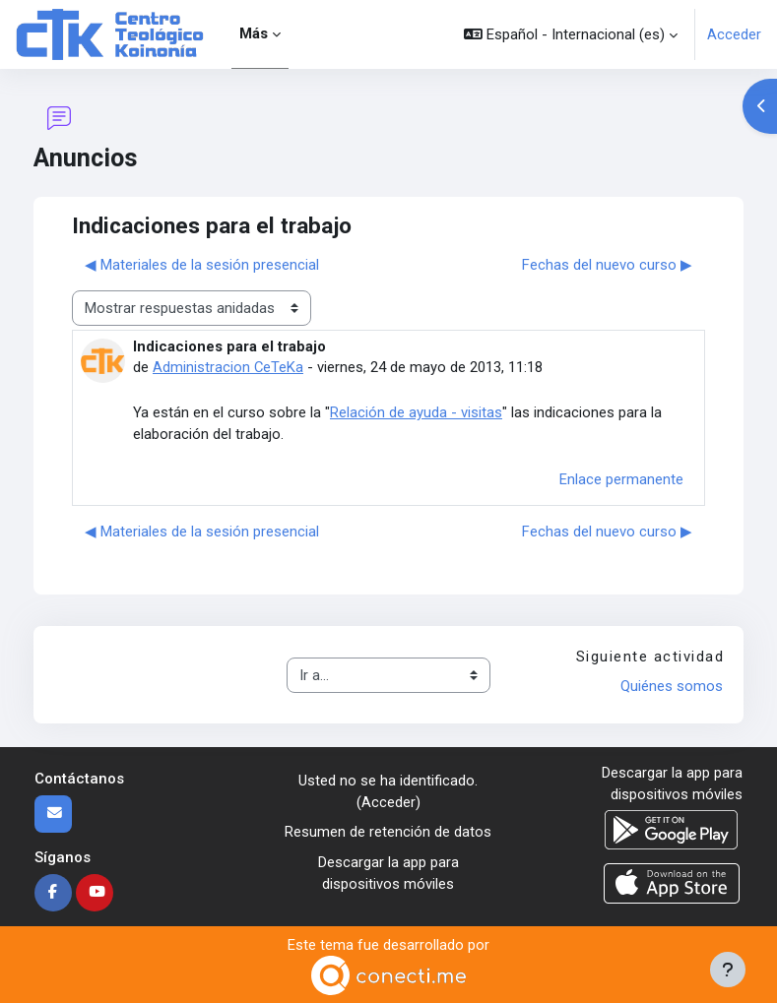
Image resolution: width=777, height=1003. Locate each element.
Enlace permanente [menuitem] (621, 479)
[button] (570, 34)
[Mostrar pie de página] (727, 969)
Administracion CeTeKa (228, 367)
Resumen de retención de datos (388, 832)
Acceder (734, 34)
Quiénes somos (671, 686)
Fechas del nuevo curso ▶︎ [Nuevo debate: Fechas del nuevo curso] (607, 265)
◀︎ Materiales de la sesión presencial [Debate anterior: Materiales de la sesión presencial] (202, 265)
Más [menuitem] (253, 33)
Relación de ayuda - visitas (416, 412)
